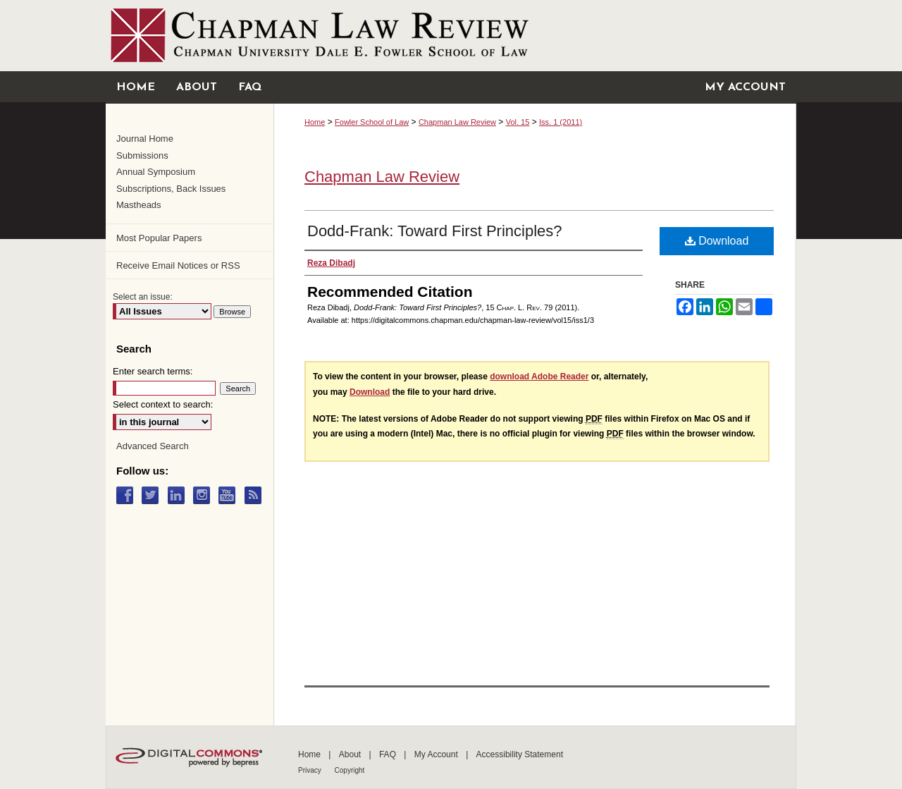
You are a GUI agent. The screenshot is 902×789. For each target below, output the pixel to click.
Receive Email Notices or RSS (178, 265)
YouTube (230, 495)
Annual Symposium (155, 171)
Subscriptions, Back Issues (171, 188)
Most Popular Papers (159, 238)
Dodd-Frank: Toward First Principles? (434, 231)
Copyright (350, 770)
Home (314, 122)
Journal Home (144, 138)
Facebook (128, 495)
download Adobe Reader (539, 376)
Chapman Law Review (457, 122)
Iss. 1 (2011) (560, 122)
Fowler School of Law (372, 122)
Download (717, 241)
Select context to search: (163, 404)
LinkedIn (179, 495)
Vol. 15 (518, 122)
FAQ (388, 754)
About (351, 754)
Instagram (204, 495)
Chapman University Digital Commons (451, 35)
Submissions (142, 155)
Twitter (153, 495)
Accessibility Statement (519, 754)
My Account (437, 754)
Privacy (310, 770)
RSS (256, 495)
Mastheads (138, 205)
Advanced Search (152, 446)
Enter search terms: (152, 371)
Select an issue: (143, 297)
